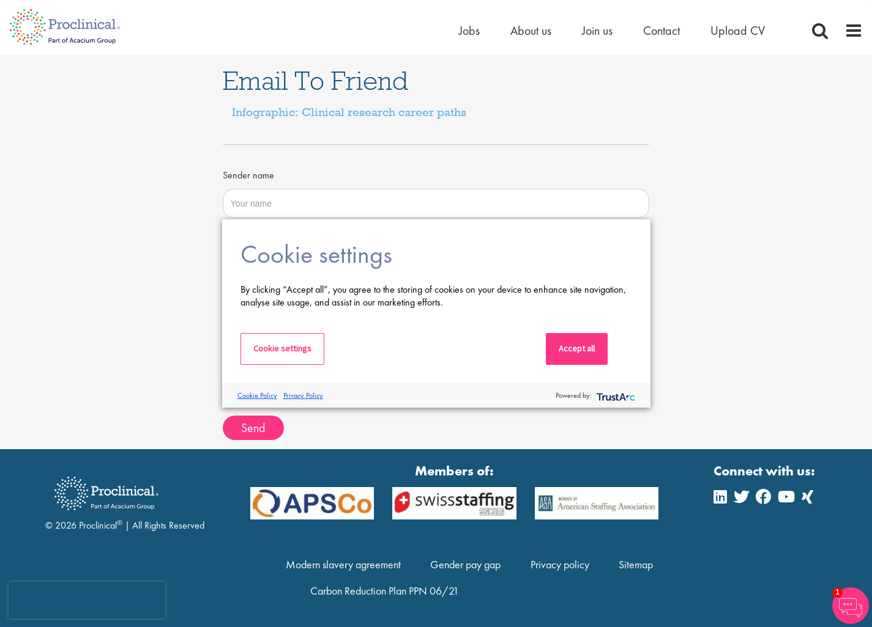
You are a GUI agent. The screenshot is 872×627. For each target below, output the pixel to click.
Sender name (248, 175)
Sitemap (636, 564)
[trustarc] (615, 396)
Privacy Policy (303, 395)
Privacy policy (560, 564)
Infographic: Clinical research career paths (349, 112)
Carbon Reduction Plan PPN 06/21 (384, 591)
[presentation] (87, 600)
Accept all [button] (577, 348)
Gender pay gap (465, 564)
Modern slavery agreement (343, 564)
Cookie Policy (257, 395)
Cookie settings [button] (282, 348)
